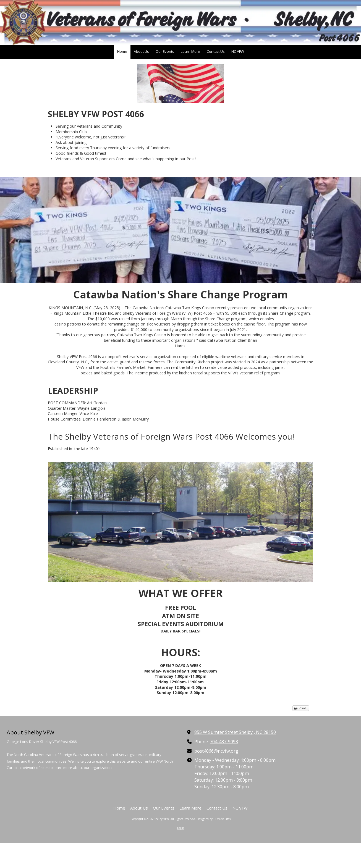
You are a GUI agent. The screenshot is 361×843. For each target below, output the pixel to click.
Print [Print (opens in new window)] (302, 708)
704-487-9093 (224, 742)
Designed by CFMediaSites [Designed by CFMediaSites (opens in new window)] (214, 819)
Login (180, 828)
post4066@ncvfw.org (216, 751)
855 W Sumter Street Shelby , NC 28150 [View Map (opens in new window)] (235, 732)
